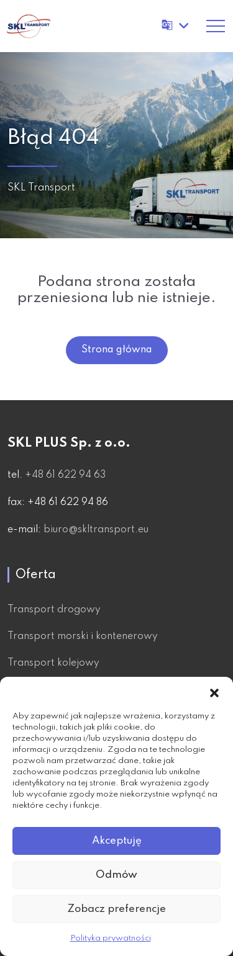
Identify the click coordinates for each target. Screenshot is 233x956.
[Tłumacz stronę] (176, 25)
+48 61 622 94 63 (65, 475)
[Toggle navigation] (216, 26)
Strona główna (116, 350)
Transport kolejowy (53, 663)
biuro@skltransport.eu (95, 530)
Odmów (116, 875)
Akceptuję (117, 841)
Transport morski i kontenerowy (82, 636)
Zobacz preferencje (116, 909)
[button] (214, 692)
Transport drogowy (54, 610)
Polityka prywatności (110, 938)
